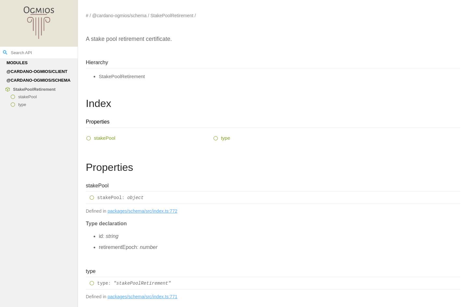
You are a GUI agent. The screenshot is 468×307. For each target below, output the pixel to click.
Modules (17, 62)
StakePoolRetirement (34, 89)
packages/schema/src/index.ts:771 (142, 296)
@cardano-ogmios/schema (38, 80)
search (5, 52)
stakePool (27, 97)
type (22, 104)
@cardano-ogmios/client (36, 71)
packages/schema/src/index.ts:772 (142, 211)
